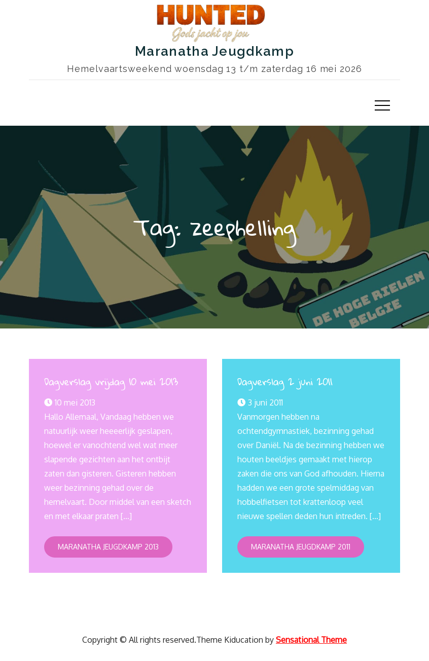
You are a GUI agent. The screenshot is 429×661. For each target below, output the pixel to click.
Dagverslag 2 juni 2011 (284, 381)
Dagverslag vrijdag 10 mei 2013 (111, 381)
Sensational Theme (311, 640)
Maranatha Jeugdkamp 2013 (108, 546)
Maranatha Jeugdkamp (214, 51)
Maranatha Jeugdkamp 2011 (300, 546)
